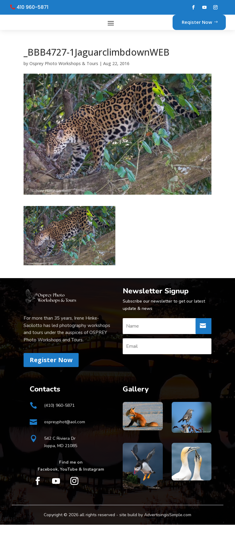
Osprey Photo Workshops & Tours (63, 72)
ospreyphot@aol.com (64, 430)
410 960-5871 (32, 7)
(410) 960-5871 (59, 414)
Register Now (51, 368)
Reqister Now (197, 26)
